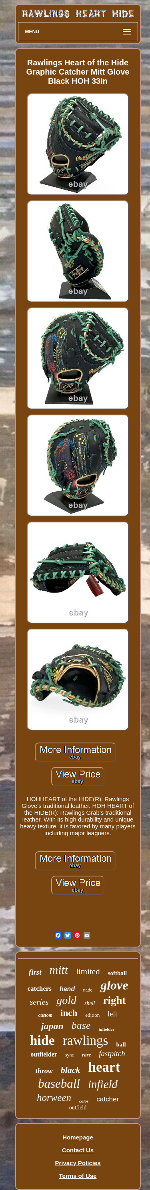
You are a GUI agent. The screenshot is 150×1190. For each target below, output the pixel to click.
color (83, 1101)
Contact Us (78, 1150)
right (114, 1000)
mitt (59, 969)
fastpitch (112, 1053)
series (39, 1002)
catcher (107, 1099)
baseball (59, 1084)
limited (88, 971)
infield (103, 1084)
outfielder (43, 1054)
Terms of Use (78, 1175)
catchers (40, 988)
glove (114, 985)
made (87, 990)
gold (66, 1000)
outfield (78, 1108)
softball (117, 973)
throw (44, 1071)
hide (42, 1040)
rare (86, 1055)
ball (121, 1044)
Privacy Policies (77, 1163)
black (70, 1070)
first (35, 972)
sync (69, 1055)
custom (45, 1015)
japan (52, 1026)
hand (67, 989)
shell (89, 1003)
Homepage (77, 1137)
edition (92, 1015)
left (112, 1014)
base (81, 1025)
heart (104, 1067)
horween (54, 1097)
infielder (106, 1029)
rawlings (85, 1040)
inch (68, 1013)
